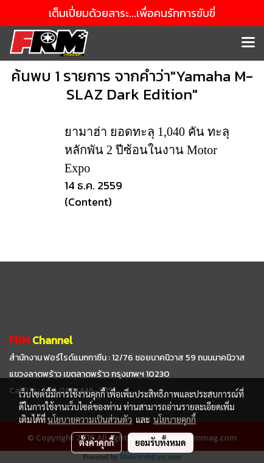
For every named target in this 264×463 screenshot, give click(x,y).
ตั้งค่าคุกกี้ (96, 442)
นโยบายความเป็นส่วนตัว (89, 419)
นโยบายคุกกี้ (174, 419)
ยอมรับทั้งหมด (160, 442)
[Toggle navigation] (248, 43)
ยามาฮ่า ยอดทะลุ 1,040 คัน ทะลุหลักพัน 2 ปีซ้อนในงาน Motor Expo (146, 150)
